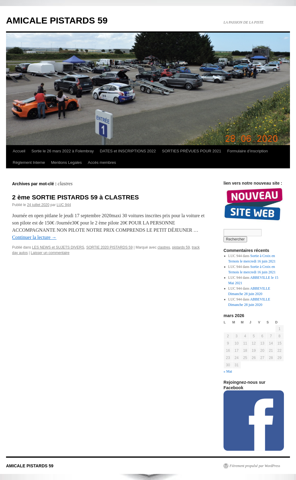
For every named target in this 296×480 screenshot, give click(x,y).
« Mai (228, 371)
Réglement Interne (29, 162)
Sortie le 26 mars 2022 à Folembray (62, 151)
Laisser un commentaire (50, 253)
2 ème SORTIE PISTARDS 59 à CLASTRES (75, 197)
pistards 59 (181, 247)
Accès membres (102, 162)
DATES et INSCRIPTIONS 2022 (128, 151)
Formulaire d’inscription (247, 151)
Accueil (19, 151)
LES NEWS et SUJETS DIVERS (58, 247)
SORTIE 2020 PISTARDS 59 (109, 247)
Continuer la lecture (34, 237)
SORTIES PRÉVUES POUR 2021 (191, 151)
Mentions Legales (66, 162)
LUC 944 (63, 205)
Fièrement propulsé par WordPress (255, 466)
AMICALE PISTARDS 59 (57, 20)
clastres (164, 247)
